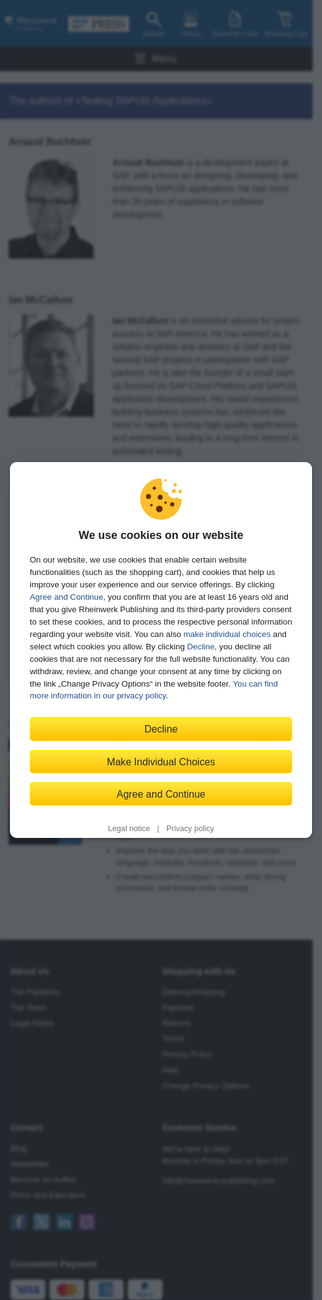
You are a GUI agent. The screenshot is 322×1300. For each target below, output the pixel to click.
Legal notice (129, 828)
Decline (201, 646)
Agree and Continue (66, 597)
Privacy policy (190, 828)
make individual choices (227, 634)
